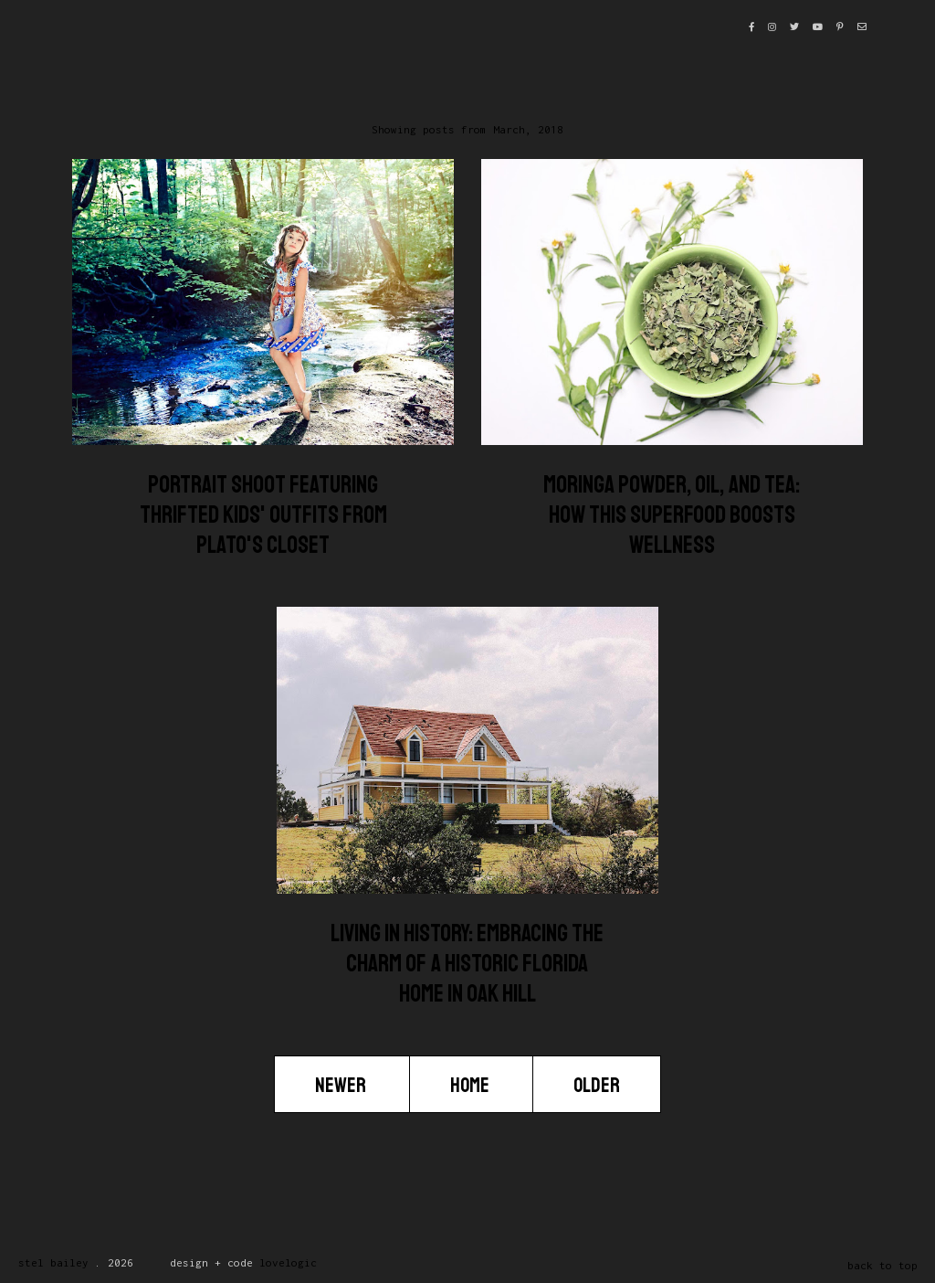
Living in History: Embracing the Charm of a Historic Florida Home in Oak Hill (467, 963)
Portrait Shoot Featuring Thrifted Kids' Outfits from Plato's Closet (263, 515)
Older (596, 1085)
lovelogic (288, 1262)
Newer (342, 1085)
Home (471, 1085)
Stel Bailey (53, 1262)
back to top (882, 1265)
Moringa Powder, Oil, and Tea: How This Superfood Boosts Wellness (671, 515)
